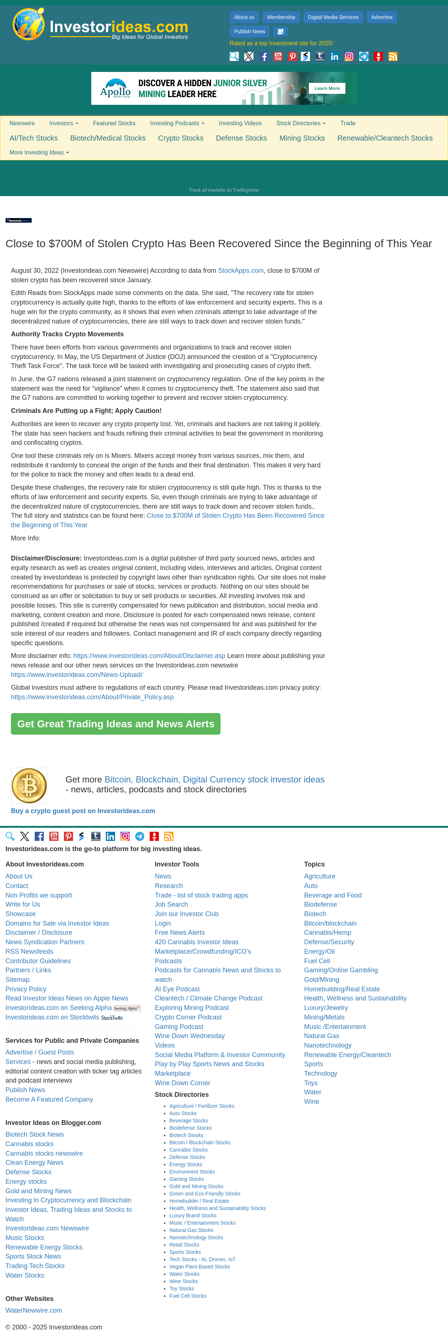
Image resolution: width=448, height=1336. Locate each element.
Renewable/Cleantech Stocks (385, 138)
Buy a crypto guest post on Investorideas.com (83, 811)
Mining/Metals (324, 1017)
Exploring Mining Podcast (192, 1007)
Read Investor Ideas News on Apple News (66, 998)
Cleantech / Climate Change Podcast (209, 998)
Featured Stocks (114, 123)
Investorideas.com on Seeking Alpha (58, 1007)
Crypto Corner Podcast (188, 1017)
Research (169, 885)
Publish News (249, 31)
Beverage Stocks (188, 1120)
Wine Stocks (183, 1281)
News (163, 876)
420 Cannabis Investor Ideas (196, 942)
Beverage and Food (333, 895)
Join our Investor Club (187, 914)
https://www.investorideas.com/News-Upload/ (76, 674)
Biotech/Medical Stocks (108, 138)
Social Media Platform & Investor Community (220, 1055)
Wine (311, 1101)
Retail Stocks (184, 1245)
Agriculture (320, 876)
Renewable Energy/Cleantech (347, 1055)
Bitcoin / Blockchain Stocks (199, 1142)
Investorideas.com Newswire (47, 1228)
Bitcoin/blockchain (330, 923)
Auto (311, 885)
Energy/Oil (319, 951)
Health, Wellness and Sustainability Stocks (217, 1208)
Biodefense (320, 904)
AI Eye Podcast (177, 989)
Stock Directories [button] (301, 123)
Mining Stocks (302, 138)
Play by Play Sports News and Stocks (209, 1064)
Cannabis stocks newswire (44, 1153)
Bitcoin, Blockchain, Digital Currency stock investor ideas (214, 779)
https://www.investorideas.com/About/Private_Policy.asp (92, 697)
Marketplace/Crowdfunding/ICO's (203, 951)
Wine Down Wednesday (190, 1036)
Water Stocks (24, 1275)
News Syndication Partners (44, 942)
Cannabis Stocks (188, 1150)
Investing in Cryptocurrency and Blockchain (68, 1200)
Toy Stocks (181, 1288)
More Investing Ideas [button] (39, 152)
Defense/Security (329, 942)
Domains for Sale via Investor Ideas (57, 923)
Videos (165, 1045)
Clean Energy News (34, 1162)
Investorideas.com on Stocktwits (52, 1017)
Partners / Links (28, 970)
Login (163, 923)
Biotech (315, 914)
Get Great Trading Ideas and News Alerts (115, 724)
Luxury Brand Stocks (193, 1215)
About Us (18, 876)
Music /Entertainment (335, 1026)
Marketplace (173, 1073)
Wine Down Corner (182, 1083)
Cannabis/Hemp (327, 932)
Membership (281, 17)
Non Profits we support (38, 895)
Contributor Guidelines (38, 961)
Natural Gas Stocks (191, 1230)
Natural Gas (321, 1036)
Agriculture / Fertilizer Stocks (201, 1106)
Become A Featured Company (49, 1099)
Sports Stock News (33, 1256)
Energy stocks (26, 1181)
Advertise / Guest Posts (39, 1052)
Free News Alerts (180, 932)
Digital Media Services (333, 17)
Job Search (171, 904)
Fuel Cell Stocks (187, 1296)
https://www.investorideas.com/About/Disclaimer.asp (149, 655)
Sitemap (17, 979)
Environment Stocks (192, 1172)
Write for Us (22, 904)
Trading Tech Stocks (35, 1266)
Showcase (20, 914)
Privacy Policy (25, 989)
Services (18, 1061)
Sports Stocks (185, 1252)
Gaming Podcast (179, 1026)
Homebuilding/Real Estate (342, 989)
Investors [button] (63, 123)
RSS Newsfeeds (29, 951)
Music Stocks (24, 1237)
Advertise (382, 17)
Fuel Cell (317, 961)
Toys (311, 1083)
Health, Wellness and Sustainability (355, 998)
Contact (16, 885)
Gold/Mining (321, 979)
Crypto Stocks (180, 138)
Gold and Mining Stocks (196, 1186)
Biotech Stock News (34, 1134)
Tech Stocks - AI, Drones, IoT (202, 1259)
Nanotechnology (328, 1045)
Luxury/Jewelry (326, 1007)
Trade (347, 123)
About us (244, 17)
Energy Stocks (185, 1164)
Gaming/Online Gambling (341, 970)
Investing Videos (240, 123)
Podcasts (168, 961)
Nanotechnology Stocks (196, 1237)
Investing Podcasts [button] (177, 123)
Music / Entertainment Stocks (202, 1223)
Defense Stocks (241, 138)
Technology (320, 1073)
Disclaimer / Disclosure (38, 932)
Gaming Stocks (186, 1179)
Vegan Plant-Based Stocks (199, 1267)
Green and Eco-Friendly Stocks (205, 1194)
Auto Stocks (183, 1113)
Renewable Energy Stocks (44, 1247)
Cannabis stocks (29, 1144)
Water (312, 1092)
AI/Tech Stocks (33, 138)
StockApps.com (241, 270)
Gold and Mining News (38, 1191)
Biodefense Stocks (190, 1128)
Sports (313, 1064)
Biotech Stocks (186, 1135)
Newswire (22, 123)
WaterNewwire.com (33, 1310)
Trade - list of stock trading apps (201, 895)
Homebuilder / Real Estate (199, 1201)
